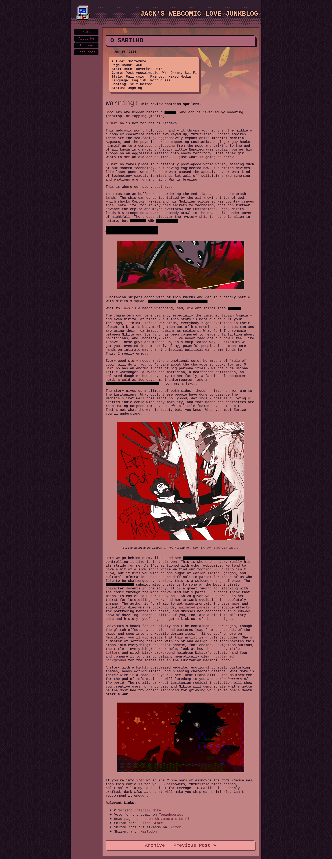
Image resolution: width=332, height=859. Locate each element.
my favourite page (221, 547)
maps (236, 604)
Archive (86, 45)
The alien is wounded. (162, 301)
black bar (170, 112)
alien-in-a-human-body (120, 584)
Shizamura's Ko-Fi (172, 819)
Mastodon (149, 832)
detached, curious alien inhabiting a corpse (132, 383)
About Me (86, 39)
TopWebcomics (171, 815)
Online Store (150, 823)
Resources (86, 52)
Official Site (147, 810)
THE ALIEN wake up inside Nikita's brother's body (214, 558)
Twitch (175, 827)
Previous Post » (194, 845)
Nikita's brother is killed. (193, 301)
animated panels (194, 608)
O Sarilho (115, 123)
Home (86, 32)
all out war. (234, 308)
